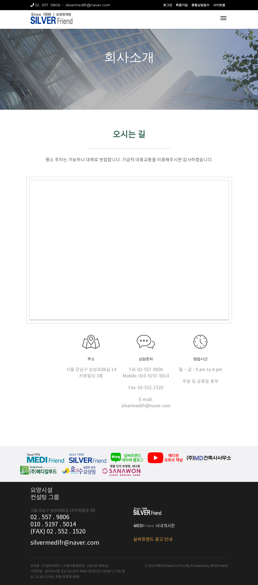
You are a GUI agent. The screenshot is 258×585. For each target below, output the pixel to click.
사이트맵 (219, 5)
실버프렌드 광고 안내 (152, 539)
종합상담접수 (200, 5)
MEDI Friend (219, 566)
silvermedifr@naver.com (88, 5)
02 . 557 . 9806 (45, 5)
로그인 (167, 5)
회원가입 (182, 5)
